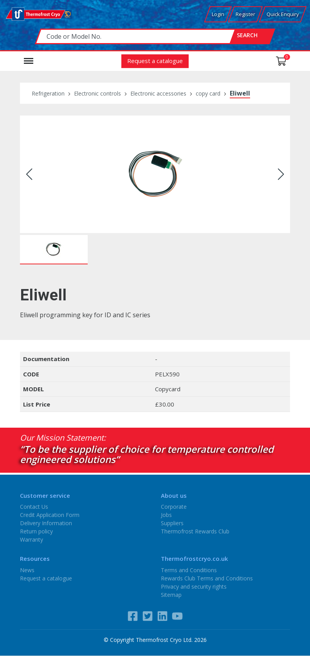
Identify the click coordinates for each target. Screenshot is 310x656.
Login (218, 14)
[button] (29, 174)
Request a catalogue (155, 60)
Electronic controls (97, 93)
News (27, 569)
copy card (208, 93)
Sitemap (171, 594)
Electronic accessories (158, 93)
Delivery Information (46, 523)
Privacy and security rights (194, 586)
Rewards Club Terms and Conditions (207, 578)
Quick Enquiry (283, 14)
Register (245, 14)
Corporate (174, 506)
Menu (28, 57)
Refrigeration (48, 93)
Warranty (31, 539)
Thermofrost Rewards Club (195, 531)
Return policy (36, 531)
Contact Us (34, 506)
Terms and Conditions (189, 569)
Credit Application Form (49, 515)
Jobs (166, 515)
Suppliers (172, 523)
